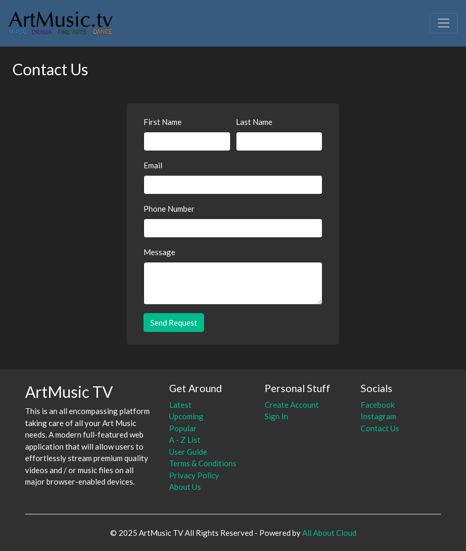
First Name (163, 122)
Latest (180, 404)
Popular (183, 428)
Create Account (292, 404)
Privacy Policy (194, 475)
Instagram (378, 416)
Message (159, 252)
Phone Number (169, 208)
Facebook (378, 404)
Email (153, 165)
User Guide (188, 451)
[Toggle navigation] (443, 23)
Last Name (254, 122)
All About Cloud (329, 532)
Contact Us (380, 428)
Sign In (276, 416)
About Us (185, 486)
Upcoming (186, 416)
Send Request (173, 322)
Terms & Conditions (202, 463)
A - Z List (184, 439)
